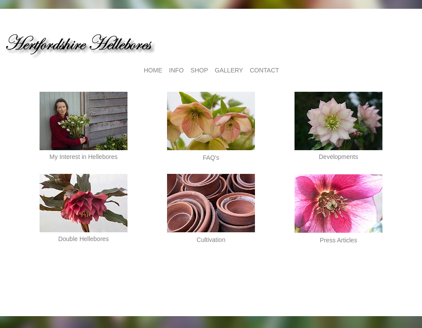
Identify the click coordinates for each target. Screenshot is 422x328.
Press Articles (338, 240)
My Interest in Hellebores (84, 156)
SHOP (199, 70)
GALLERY (229, 70)
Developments (338, 156)
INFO (176, 70)
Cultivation (210, 239)
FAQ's (211, 157)
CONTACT (264, 70)
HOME (153, 70)
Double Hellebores (83, 238)
